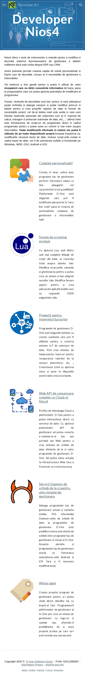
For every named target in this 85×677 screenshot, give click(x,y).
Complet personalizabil (56, 163)
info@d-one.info (54, 664)
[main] (42, 25)
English (32, 670)
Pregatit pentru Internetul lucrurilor (53, 317)
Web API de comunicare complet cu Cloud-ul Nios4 (56, 397)
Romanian (58, 670)
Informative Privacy (32, 664)
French (49, 670)
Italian (25, 670)
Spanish (41, 670)
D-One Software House (39, 661)
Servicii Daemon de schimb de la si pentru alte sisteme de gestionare (55, 490)
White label (47, 583)
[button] (4, 5)
